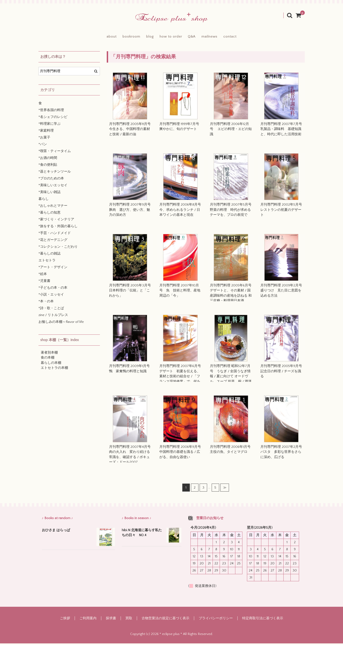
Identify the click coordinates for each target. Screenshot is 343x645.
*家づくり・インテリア (56, 221)
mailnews (220, 37)
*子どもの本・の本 (52, 289)
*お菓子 (44, 139)
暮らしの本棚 (51, 364)
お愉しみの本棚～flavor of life (61, 324)
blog (144, 37)
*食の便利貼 (47, 166)
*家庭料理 (46, 132)
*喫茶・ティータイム (54, 153)
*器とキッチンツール (54, 173)
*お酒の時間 (47, 160)
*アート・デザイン (52, 269)
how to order (170, 37)
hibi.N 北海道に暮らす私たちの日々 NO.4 (142, 534)
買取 (128, 620)
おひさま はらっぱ (56, 532)
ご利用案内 (88, 620)
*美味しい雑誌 (49, 194)
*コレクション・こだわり (58, 248)
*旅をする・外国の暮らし (58, 228)
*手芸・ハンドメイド (54, 235)
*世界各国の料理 (51, 112)
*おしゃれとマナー (52, 207)
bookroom (120, 37)
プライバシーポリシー (216, 620)
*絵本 (42, 276)
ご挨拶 (65, 620)
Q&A (197, 37)
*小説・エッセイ (51, 296)
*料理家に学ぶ (49, 125)
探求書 (111, 620)
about (96, 37)
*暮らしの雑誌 (49, 255)
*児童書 (44, 283)
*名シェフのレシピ (52, 119)
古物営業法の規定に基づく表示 (165, 620)
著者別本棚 (49, 354)
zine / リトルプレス (53, 317)
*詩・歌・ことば (51, 310)
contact (245, 37)
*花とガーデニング (52, 242)
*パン (42, 146)
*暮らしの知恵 (49, 214)
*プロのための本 (51, 180)
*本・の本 (46, 303)
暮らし (43, 201)
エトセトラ (47, 262)
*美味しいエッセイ (52, 187)
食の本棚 (47, 359)
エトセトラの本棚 (54, 370)
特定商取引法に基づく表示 (262, 620)
